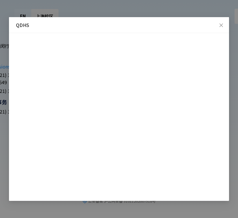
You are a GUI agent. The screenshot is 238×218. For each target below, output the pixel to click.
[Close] (221, 25)
